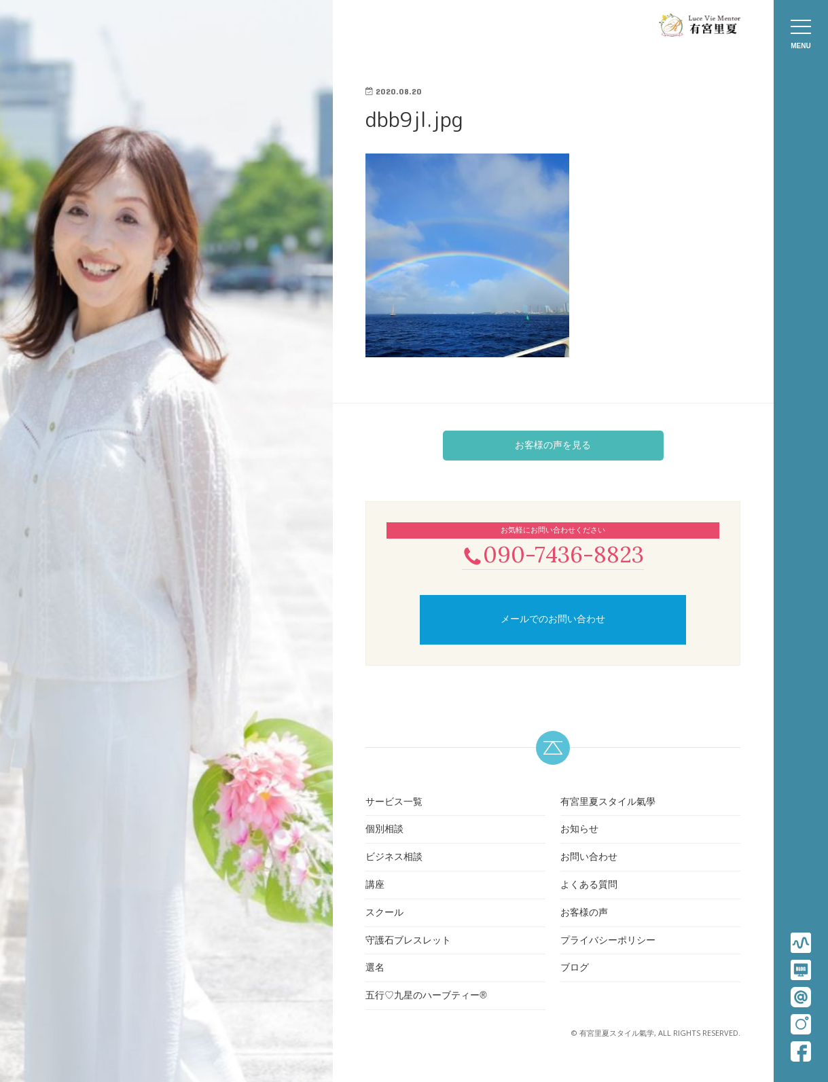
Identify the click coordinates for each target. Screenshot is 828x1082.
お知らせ (579, 830)
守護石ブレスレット (408, 941)
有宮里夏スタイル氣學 (607, 802)
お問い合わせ (588, 857)
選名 (374, 969)
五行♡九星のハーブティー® (425, 996)
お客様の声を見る (553, 444)
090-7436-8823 (553, 555)
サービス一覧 (393, 802)
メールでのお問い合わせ (553, 620)
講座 (374, 885)
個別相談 (384, 830)
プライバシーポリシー (607, 941)
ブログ (574, 969)
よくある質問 (588, 885)
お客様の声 (584, 913)
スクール (384, 913)
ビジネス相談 (393, 857)
